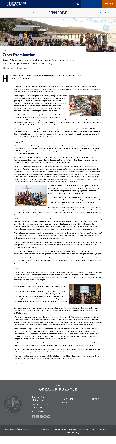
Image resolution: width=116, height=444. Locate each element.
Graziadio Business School (100, 410)
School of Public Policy (99, 419)
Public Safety (66, 403)
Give (98, 4)
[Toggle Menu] (109, 4)
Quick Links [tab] (68, 399)
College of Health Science (100, 423)
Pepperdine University (25, 437)
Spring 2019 (8, 68)
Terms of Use (83, 437)
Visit (92, 4)
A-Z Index (65, 421)
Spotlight (7, 50)
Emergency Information (70, 410)
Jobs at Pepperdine (68, 414)
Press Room (66, 425)
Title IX (93, 437)
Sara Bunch (22, 68)
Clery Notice (72, 437)
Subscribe (103, 13)
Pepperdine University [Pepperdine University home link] (14, 2)
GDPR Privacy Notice (58, 437)
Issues (12, 13)
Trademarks (102, 437)
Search (35, 13)
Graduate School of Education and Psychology (101, 415)
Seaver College (96, 403)
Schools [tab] (95, 399)
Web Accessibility (73, 440)
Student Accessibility (69, 406)
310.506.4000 (37, 411)
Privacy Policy (44, 437)
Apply (84, 4)
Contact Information (69, 417)
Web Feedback (67, 428)
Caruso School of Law (98, 406)
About (80, 13)
